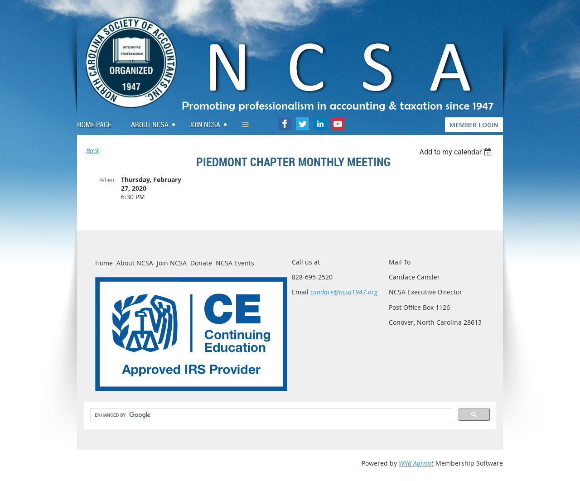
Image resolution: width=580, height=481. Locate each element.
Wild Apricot (416, 463)
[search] (270, 415)
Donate (201, 263)
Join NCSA (172, 263)
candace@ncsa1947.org (343, 292)
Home (104, 263)
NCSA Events (235, 263)
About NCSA (134, 263)
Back (92, 150)
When (107, 179)
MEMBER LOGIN (474, 124)
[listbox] (456, 152)
